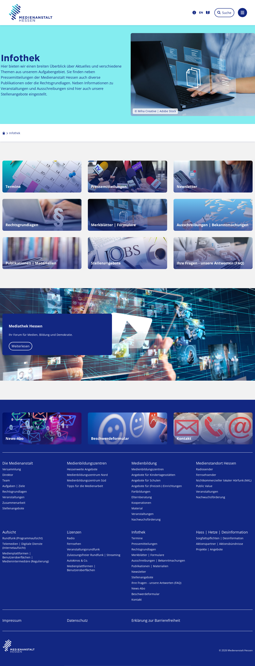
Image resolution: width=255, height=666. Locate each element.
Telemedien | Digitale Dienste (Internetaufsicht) (22, 546)
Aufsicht (9, 532)
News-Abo (138, 588)
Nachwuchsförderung (146, 519)
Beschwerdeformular (145, 594)
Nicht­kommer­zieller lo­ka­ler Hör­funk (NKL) (223, 480)
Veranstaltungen (13, 497)
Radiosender (204, 469)
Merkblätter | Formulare (147, 555)
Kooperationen (141, 503)
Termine (137, 538)
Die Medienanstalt (17, 463)
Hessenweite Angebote (82, 469)
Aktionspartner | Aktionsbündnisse (219, 544)
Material (137, 508)
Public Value (204, 486)
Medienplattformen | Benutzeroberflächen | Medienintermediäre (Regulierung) (25, 557)
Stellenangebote (13, 508)
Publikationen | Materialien (149, 566)
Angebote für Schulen (146, 480)
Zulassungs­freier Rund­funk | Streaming (93, 555)
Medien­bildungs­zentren (87, 463)
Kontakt (136, 599)
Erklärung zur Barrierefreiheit (155, 620)
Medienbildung (144, 463)
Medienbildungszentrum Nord (87, 475)
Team (6, 480)
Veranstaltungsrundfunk (83, 549)
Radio (71, 538)
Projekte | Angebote (209, 549)
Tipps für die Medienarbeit (85, 486)
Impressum (12, 620)
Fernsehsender (206, 475)
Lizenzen (74, 532)
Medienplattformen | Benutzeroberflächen (81, 568)
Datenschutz (77, 620)
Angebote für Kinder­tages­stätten (153, 475)
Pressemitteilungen (144, 544)
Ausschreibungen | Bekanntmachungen (158, 560)
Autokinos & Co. (77, 560)
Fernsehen (74, 544)
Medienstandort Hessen (216, 463)
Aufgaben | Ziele (13, 486)
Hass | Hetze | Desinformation (222, 532)
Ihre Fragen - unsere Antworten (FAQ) (156, 583)
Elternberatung (141, 497)
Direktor (7, 475)
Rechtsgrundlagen (14, 491)
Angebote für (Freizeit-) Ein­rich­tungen (156, 486)
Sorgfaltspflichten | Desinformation (219, 538)
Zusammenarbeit (13, 503)
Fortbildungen (140, 491)
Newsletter (138, 572)
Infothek (138, 532)
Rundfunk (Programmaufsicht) (22, 538)
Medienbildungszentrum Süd (86, 480)
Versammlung (11, 469)
